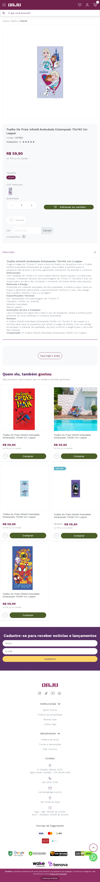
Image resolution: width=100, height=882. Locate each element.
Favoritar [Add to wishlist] (16, 220)
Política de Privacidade (58, 874)
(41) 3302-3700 (50, 780)
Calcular (47, 230)
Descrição (8, 252)
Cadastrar (50, 658)
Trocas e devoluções (50, 744)
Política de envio (50, 739)
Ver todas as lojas (50, 799)
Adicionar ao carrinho (69, 207)
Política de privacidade (50, 714)
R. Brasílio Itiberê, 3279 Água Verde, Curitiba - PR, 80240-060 (50, 768)
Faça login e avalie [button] (50, 355)
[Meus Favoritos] (79, 4)
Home (6, 21)
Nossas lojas (50, 719)
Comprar (28, 456)
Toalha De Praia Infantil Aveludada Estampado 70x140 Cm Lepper (21, 436)
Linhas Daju (50, 724)
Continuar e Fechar (50, 878)
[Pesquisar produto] (4, 13)
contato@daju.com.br (50, 789)
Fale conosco (50, 749)
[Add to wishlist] (5, 456)
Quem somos (50, 710)
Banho (14, 21)
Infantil (23, 21)
